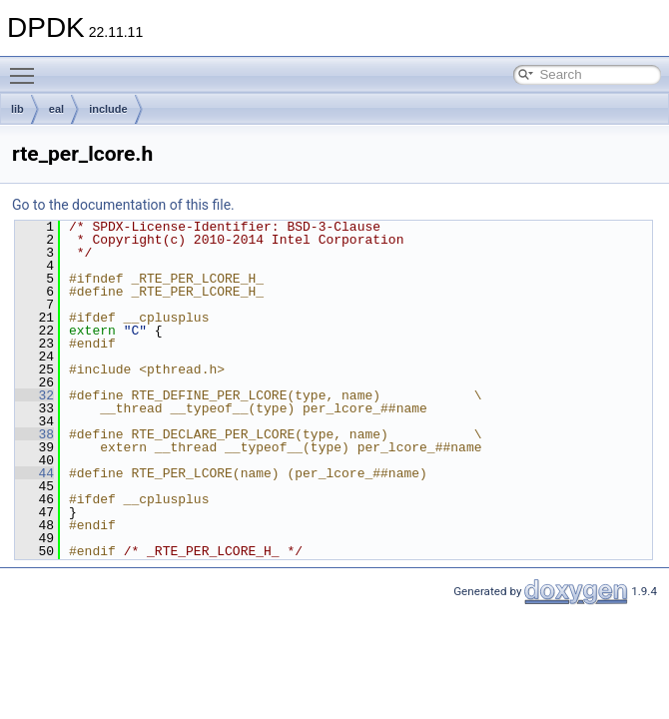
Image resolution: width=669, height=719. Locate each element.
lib (17, 109)
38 (34, 434)
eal (56, 109)
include (108, 109)
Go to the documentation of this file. (123, 205)
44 (34, 473)
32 (34, 395)
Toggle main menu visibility (27, 67)
